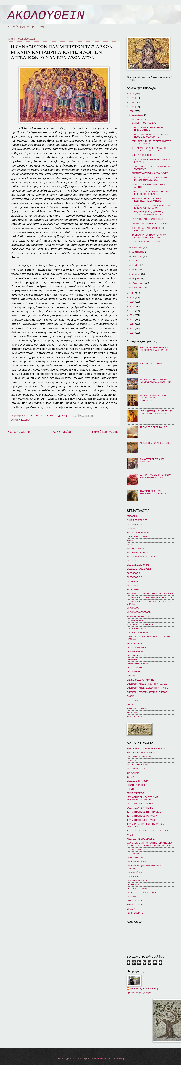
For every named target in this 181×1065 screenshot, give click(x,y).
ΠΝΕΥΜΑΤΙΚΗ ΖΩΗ (136, 655)
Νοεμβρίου (137, 119)
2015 (132, 315)
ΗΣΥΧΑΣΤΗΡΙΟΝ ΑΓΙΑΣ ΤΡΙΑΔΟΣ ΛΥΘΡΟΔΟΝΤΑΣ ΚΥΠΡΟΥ (142, 798)
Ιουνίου (136, 265)
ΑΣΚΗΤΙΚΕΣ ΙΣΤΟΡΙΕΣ (137, 536)
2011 (132, 333)
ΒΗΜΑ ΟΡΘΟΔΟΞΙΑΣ (137, 768)
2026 (132, 93)
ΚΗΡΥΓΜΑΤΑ (133, 608)
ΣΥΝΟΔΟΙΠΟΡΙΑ (134, 901)
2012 (132, 328)
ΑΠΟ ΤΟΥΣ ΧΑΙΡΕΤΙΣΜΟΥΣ (140, 532)
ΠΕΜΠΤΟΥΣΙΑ (133, 884)
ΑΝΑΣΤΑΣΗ (132, 528)
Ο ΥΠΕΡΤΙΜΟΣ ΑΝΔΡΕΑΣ (144, 123)
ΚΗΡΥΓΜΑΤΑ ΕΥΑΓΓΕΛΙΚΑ (139, 616)
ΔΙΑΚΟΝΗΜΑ (133, 773)
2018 (132, 306)
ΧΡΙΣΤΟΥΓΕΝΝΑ (134, 716)
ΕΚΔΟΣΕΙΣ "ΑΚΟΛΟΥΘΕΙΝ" (139, 569)
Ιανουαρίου (137, 287)
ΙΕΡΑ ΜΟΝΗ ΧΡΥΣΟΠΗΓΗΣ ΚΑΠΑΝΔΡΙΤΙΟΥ (147, 830)
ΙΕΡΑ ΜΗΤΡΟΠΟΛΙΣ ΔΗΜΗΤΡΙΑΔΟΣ (144, 812)
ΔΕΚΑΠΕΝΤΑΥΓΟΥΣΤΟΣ (138, 548)
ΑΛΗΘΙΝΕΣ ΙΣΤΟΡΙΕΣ (137, 520)
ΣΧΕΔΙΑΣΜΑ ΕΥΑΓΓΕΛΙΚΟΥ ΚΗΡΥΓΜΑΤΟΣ (147, 692)
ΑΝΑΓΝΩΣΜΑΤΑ (134, 524)
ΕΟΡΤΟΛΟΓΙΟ (133, 573)
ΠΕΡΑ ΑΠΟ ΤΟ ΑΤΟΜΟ (137, 888)
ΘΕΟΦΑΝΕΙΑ (133, 589)
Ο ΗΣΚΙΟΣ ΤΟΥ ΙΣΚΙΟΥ (137, 849)
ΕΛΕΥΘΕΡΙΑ (132, 789)
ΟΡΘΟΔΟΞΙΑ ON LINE (137, 861)
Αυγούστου (137, 256)
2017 (132, 310)
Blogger (121, 1058)
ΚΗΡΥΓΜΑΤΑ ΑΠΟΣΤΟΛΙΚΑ (140, 612)
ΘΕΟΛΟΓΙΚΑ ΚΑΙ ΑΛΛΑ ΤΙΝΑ (140, 804)
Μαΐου (135, 269)
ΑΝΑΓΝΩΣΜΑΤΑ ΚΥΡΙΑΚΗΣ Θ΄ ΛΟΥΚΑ (150, 173)
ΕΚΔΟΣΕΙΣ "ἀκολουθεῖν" (138, 781)
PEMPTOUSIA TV (135, 913)
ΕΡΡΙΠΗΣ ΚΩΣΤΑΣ (135, 793)
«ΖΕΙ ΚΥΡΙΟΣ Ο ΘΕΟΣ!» (143, 155)
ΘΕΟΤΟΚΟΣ (132, 585)
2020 (132, 297)
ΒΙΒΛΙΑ (130, 540)
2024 (132, 102)
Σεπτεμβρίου (138, 252)
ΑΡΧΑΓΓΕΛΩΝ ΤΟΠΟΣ (137, 764)
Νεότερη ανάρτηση (19, 431)
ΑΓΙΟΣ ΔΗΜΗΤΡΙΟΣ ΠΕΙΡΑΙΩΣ (141, 752)
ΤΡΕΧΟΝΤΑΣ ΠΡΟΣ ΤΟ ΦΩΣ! (154, 427)
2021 (132, 293)
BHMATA (131, 909)
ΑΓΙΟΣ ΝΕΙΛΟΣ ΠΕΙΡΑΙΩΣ (139, 756)
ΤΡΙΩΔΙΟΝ (132, 704)
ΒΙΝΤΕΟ (130, 544)
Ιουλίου (136, 260)
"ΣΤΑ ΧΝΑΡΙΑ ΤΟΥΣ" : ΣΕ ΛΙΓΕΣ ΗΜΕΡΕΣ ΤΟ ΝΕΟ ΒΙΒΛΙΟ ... (151, 142)
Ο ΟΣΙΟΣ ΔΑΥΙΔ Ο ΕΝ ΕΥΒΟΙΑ (146, 242)
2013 (132, 324)
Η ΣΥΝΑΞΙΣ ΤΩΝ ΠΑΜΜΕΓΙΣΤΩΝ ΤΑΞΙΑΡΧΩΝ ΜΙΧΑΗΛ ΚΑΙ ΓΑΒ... (148, 213)
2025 (132, 98)
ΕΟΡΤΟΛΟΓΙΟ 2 (134, 577)
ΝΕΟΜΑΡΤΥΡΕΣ (134, 643)
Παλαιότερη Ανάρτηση (106, 431)
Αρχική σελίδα (62, 431)
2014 (132, 319)
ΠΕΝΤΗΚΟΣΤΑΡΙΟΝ (136, 651)
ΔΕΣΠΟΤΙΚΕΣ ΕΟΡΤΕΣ (138, 553)
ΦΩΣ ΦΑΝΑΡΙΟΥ (134, 905)
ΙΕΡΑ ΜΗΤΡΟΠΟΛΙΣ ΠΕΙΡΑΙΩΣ (141, 820)
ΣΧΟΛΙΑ (130, 696)
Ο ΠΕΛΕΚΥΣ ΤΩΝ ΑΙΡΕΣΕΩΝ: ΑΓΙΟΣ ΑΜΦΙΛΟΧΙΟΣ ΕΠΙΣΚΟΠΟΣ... (149, 149)
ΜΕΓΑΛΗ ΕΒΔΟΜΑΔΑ (137, 628)
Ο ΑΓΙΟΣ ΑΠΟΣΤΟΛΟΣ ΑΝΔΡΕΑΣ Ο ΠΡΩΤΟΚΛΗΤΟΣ (148, 128)
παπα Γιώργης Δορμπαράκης (144, 988)
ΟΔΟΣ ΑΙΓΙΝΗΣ (134, 853)
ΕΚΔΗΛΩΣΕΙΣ (133, 561)
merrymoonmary (102, 1058)
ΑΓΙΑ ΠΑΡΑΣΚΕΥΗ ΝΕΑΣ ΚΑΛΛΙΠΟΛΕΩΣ (146, 748)
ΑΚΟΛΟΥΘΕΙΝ (46, 15)
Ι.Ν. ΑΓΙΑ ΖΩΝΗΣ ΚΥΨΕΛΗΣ (140, 808)
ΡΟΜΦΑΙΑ (131, 897)
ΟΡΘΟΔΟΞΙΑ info (135, 857)
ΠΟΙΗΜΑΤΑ (132, 659)
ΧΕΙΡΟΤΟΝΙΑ (133, 712)
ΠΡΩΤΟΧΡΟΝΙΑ (134, 672)
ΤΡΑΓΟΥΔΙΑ (132, 700)
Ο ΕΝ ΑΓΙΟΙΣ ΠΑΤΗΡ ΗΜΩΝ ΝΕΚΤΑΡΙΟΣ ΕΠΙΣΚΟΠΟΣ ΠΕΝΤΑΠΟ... (151, 206)
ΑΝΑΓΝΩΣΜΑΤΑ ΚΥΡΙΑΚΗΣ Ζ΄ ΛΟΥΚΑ (150, 223)
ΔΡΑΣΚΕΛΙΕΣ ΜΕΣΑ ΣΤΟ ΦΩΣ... (142, 557)
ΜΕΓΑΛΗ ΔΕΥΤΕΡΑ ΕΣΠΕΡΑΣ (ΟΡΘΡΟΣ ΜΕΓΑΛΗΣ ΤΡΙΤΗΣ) (154, 348)
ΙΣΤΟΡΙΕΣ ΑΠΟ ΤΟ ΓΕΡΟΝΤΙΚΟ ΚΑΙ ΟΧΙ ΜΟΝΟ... (150, 597)
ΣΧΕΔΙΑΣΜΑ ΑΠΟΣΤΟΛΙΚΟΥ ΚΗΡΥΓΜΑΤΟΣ (147, 688)
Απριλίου (136, 274)
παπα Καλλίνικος (134, 872)
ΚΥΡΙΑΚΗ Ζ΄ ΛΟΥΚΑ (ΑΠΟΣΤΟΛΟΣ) (148, 219)
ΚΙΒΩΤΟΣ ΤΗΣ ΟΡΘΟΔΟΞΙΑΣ (141, 839)
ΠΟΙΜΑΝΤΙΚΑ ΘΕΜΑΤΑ (137, 663)
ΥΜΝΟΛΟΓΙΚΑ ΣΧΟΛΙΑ (137, 708)
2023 (132, 107)
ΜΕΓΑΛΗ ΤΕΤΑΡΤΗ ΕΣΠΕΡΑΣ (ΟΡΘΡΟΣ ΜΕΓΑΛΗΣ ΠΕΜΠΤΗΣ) (155, 380)
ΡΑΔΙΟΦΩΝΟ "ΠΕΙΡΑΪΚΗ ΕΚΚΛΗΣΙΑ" (144, 892)
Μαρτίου (136, 278)
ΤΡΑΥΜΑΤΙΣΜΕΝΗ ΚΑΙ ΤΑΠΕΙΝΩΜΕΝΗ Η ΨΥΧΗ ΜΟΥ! (154, 492)
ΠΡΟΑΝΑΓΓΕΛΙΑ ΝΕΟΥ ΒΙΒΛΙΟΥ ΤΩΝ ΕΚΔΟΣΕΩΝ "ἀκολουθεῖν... (149, 178)
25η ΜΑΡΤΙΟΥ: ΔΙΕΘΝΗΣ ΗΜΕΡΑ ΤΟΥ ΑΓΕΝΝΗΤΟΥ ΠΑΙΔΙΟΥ (155, 476)
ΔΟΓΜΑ (130, 777)
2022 (132, 111)
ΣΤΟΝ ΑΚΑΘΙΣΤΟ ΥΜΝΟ (151, 363)
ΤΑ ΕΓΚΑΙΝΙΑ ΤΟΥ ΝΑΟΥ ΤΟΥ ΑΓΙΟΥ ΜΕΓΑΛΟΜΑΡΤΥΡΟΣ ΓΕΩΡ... (149, 236)
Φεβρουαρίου (138, 283)
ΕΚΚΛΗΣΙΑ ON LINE (136, 785)
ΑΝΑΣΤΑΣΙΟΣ (133, 760)
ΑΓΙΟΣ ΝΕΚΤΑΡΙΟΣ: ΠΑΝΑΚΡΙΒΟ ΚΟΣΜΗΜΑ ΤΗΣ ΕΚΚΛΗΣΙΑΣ (147, 199)
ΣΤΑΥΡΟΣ (131, 676)
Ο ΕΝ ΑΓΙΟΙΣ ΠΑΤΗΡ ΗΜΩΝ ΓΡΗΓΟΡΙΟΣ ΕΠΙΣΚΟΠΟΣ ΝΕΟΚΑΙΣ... (151, 192)
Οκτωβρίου (137, 247)
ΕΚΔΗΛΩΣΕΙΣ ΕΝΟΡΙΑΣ (138, 565)
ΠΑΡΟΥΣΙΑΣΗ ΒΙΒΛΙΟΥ (138, 647)
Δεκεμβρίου (137, 115)
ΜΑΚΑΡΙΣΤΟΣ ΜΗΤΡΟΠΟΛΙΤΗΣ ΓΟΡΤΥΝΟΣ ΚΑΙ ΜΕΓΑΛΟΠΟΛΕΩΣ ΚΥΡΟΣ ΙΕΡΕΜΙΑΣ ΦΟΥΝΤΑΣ (150, 844)
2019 (132, 302)
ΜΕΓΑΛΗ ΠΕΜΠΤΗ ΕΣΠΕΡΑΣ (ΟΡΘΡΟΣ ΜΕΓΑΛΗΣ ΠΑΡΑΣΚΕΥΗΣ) (154, 397)
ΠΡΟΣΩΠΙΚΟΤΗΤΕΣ (136, 667)
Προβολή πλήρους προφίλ (139, 992)
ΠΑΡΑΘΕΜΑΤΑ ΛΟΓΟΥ (137, 880)
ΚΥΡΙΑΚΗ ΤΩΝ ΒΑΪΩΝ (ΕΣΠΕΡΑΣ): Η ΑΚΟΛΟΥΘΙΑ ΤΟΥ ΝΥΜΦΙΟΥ (156, 412)
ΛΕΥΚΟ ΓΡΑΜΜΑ (135, 620)
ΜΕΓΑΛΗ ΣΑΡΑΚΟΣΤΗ (137, 632)
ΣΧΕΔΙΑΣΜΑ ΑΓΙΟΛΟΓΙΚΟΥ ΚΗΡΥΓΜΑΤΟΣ (147, 684)
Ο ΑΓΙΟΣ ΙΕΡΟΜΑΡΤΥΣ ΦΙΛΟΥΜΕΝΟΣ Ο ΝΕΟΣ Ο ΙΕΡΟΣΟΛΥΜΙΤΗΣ (151, 135)
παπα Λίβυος (133, 876)
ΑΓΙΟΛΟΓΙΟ (24, 420)
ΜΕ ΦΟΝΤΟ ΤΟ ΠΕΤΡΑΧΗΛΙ (140, 624)
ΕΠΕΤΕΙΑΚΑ (132, 581)
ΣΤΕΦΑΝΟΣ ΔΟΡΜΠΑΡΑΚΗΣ (140, 680)
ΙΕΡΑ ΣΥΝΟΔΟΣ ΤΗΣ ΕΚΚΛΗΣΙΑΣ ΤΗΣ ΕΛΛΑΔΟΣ (150, 593)
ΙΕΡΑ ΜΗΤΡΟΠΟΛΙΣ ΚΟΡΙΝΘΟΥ (142, 816)
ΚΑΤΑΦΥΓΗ (132, 835)
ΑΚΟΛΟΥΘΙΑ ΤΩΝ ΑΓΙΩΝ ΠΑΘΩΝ (155, 443)
